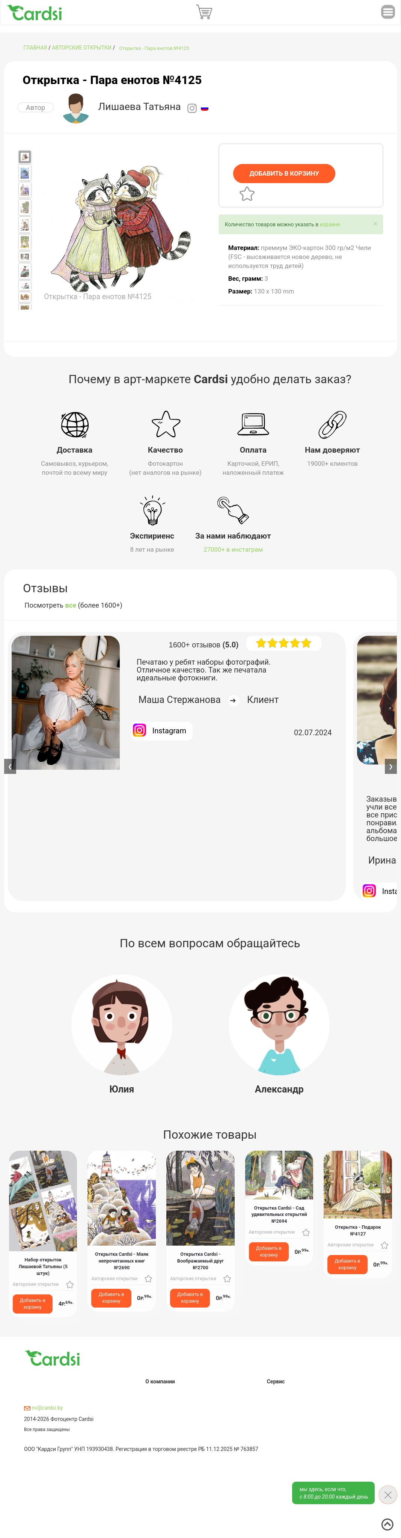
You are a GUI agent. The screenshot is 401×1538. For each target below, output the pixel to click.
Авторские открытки (82, 48)
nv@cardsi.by (43, 1407)
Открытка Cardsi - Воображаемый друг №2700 (200, 1259)
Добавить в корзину (32, 1302)
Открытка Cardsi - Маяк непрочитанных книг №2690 (122, 1259)
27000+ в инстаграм (233, 548)
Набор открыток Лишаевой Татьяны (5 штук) (42, 1265)
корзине (330, 224)
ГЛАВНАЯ (35, 48)
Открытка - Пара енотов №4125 (154, 48)
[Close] (375, 224)
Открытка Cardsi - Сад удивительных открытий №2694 (279, 1213)
